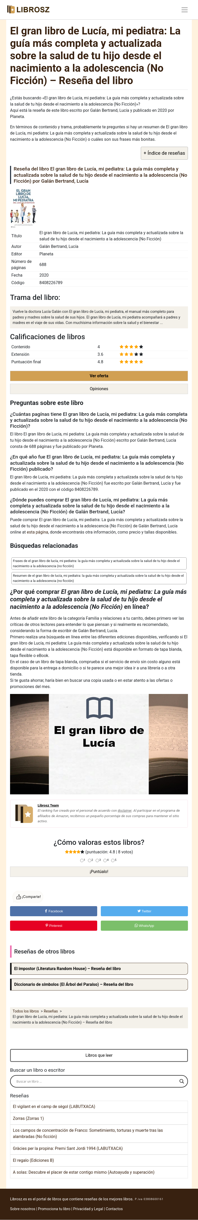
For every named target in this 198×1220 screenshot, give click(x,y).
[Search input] (96, 1081)
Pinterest (53, 926)
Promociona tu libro (54, 1209)
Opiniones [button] (99, 388)
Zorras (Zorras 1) (28, 1118)
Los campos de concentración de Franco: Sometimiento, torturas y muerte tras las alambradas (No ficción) (88, 1133)
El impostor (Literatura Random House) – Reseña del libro (67, 968)
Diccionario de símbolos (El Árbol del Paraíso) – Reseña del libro (73, 984)
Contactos (114, 1209)
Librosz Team (48, 805)
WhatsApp (144, 926)
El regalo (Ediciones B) (33, 1160)
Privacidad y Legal (88, 1209)
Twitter (144, 911)
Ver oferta (99, 375)
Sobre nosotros (22, 1209)
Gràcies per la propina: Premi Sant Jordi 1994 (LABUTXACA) (68, 1148)
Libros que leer (99, 1055)
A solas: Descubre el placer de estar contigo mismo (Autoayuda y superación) (83, 1172)
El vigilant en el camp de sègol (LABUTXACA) (54, 1106)
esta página (37, 532)
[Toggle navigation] (184, 10)
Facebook (53, 911)
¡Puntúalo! (99, 871)
